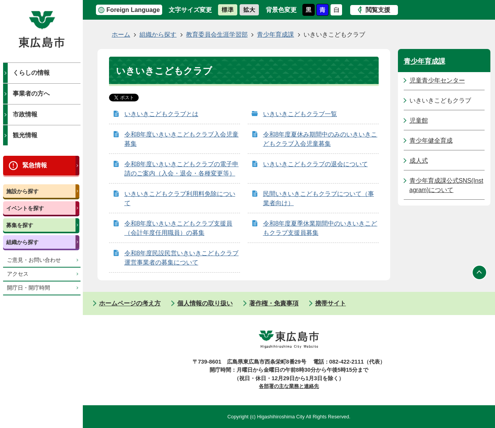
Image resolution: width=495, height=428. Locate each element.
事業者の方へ (31, 93)
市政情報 (25, 114)
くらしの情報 (31, 72)
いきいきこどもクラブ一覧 (300, 114)
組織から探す (22, 242)
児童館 (418, 120)
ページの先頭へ (479, 272)
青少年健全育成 (431, 140)
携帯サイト (330, 303)
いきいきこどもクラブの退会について (315, 164)
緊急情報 (34, 165)
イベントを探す (25, 208)
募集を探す (19, 225)
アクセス (18, 274)
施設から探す (22, 191)
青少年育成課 (275, 34)
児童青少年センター (437, 80)
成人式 (418, 160)
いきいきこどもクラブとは (161, 114)
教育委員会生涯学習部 (217, 34)
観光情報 (25, 135)
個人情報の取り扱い (205, 303)
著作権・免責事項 (274, 303)
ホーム (121, 34)
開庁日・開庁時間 (28, 288)
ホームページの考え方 (130, 303)
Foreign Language (133, 10)
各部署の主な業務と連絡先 (289, 386)
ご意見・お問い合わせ (34, 260)
